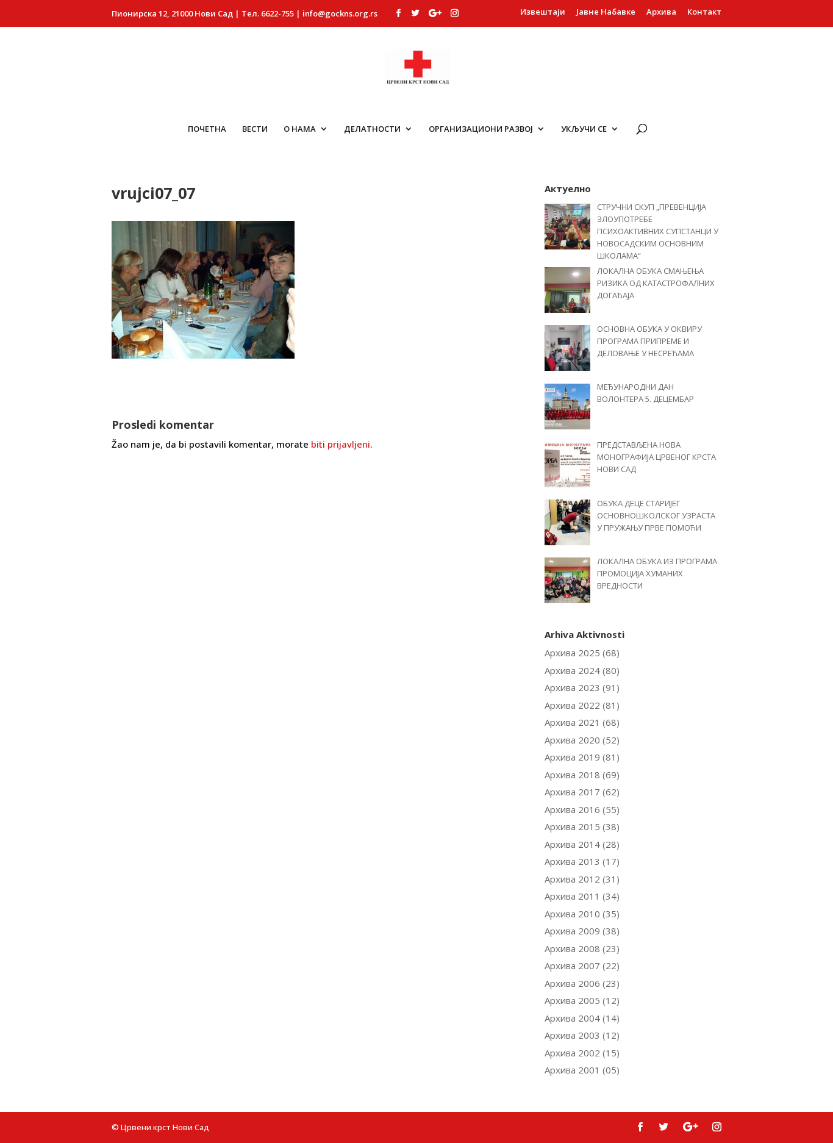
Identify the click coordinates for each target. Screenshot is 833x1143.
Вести (255, 129)
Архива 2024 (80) (582, 670)
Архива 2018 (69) (582, 775)
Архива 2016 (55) (582, 809)
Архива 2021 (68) (582, 722)
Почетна (207, 129)
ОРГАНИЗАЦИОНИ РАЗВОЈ (481, 129)
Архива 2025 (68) (582, 653)
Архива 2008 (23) (582, 948)
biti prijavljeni (340, 444)
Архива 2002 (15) (582, 1053)
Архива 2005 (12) (582, 1000)
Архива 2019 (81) (582, 757)
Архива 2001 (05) (582, 1070)
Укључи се (584, 129)
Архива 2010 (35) (582, 914)
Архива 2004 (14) (582, 1018)
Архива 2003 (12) (582, 1035)
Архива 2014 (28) (582, 844)
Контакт (704, 12)
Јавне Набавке (605, 12)
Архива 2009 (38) (582, 931)
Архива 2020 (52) (582, 740)
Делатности (372, 129)
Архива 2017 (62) (582, 792)
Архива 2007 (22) (582, 965)
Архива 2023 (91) (582, 687)
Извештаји (542, 12)
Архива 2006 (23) (582, 983)
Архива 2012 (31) (582, 879)
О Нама (300, 129)
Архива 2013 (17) (582, 861)
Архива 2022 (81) (582, 705)
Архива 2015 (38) (582, 826)
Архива (661, 12)
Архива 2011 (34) (582, 896)
